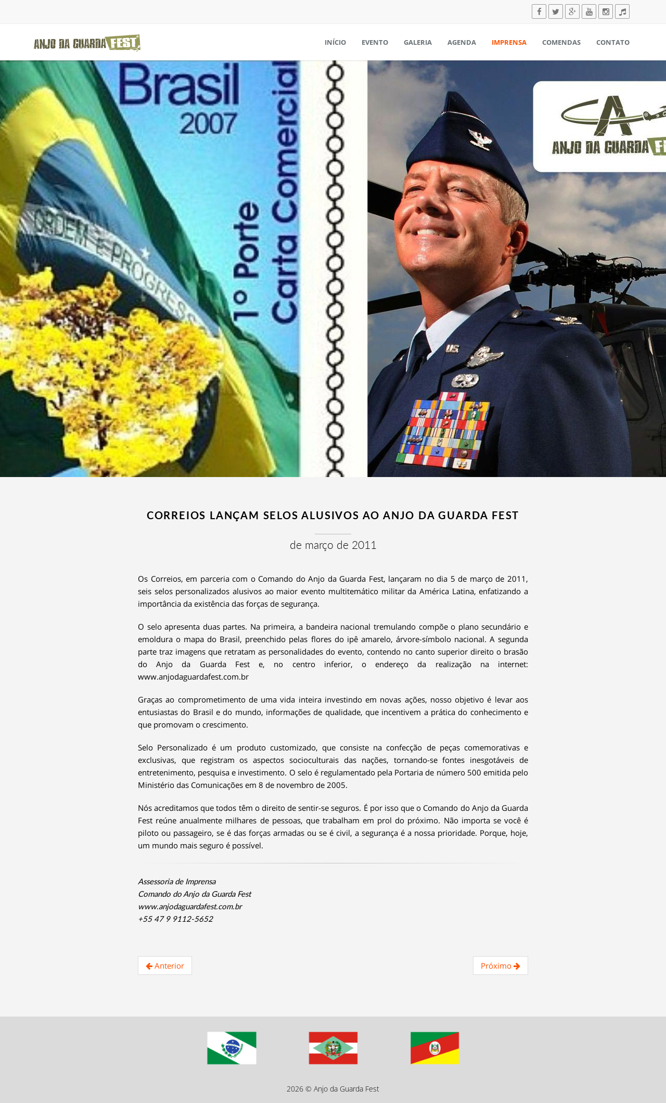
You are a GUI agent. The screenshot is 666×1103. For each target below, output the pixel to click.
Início (335, 42)
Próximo (500, 965)
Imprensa (509, 42)
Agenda (461, 42)
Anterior (165, 965)
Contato (613, 42)
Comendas (561, 42)
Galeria (418, 42)
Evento (375, 42)
